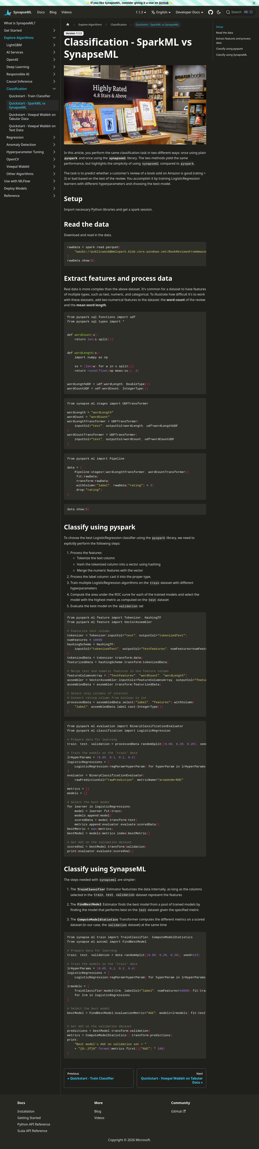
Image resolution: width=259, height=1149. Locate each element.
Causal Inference (19, 81)
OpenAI (12, 59)
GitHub (164, 3)
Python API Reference (33, 1124)
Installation (25, 1111)
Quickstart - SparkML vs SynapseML (27, 105)
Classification (16, 88)
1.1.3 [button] (139, 12)
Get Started (13, 30)
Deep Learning (17, 67)
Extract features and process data (233, 41)
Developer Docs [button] (188, 12)
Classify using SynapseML (231, 55)
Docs (41, 12)
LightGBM (14, 45)
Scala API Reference (32, 1131)
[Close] (254, 3)
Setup (219, 27)
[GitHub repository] (210, 12)
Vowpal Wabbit (18, 166)
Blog (53, 12)
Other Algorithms (20, 174)
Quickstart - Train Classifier (29, 96)
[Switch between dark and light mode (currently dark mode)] (218, 12)
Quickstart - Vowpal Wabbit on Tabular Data (32, 116)
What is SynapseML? (19, 23)
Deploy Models (15, 188)
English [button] (159, 12)
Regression (15, 137)
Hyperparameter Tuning (25, 152)
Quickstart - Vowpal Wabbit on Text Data (32, 128)
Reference (12, 195)
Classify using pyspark (229, 48)
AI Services (14, 52)
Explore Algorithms (19, 37)
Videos (66, 12)
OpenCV (12, 159)
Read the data (224, 32)
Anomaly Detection (21, 144)
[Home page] (68, 24)
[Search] (240, 12)
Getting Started (29, 1118)
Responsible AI (17, 74)
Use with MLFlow (17, 181)
